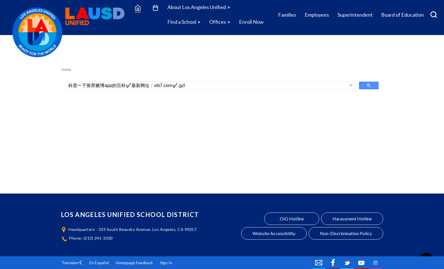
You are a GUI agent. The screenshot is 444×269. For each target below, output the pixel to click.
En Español (99, 262)
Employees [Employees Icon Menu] (317, 15)
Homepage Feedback (134, 262)
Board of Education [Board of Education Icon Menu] (402, 15)
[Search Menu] (433, 14)
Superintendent (355, 15)
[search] (206, 85)
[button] (350, 85)
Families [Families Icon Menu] (287, 15)
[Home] (137, 7)
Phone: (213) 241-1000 (91, 238)
